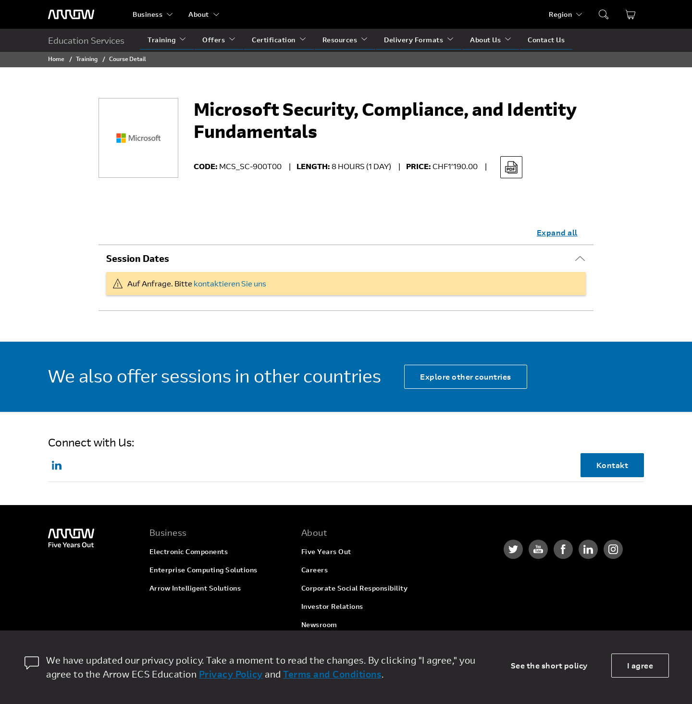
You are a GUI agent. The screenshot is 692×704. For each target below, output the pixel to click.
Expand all (557, 232)
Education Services (86, 40)
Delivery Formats (413, 39)
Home (56, 58)
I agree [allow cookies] (640, 665)
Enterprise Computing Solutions (203, 569)
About (198, 14)
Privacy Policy (231, 674)
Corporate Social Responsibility (354, 588)
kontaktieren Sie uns (230, 283)
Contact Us (546, 39)
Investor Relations (332, 606)
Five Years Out (326, 551)
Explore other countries (465, 376)
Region (560, 14)
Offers (213, 39)
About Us (485, 39)
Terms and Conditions (332, 674)
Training (161, 39)
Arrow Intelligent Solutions (195, 588)
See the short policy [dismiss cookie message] (549, 665)
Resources (340, 39)
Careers (314, 569)
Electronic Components (188, 551)
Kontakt (612, 465)
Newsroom (319, 624)
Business (147, 14)
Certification (274, 39)
